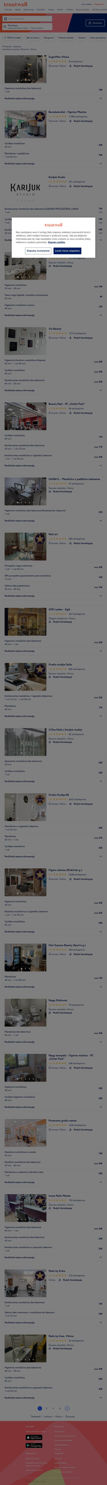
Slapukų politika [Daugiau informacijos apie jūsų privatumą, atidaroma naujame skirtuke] (56, 242)
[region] (53, 237)
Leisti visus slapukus (67, 251)
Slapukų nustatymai (38, 251)
